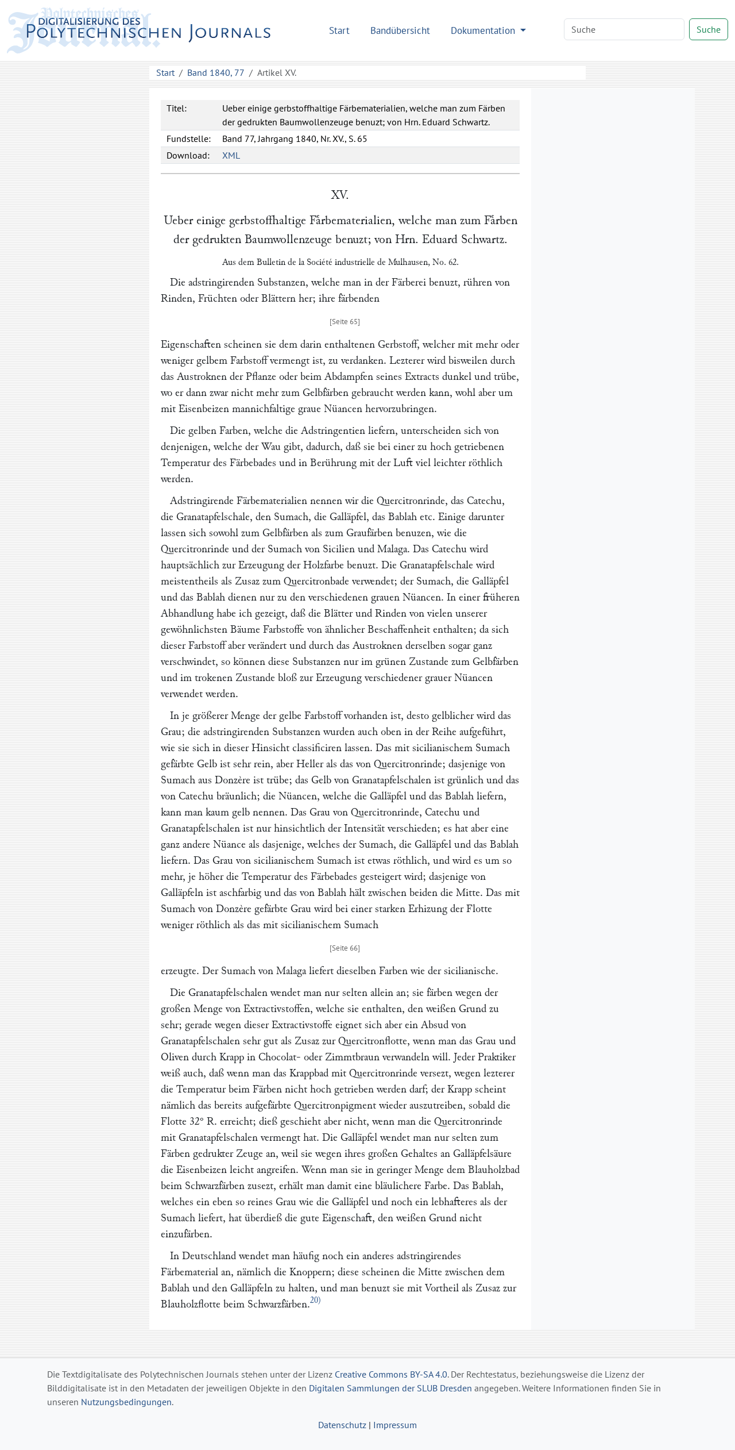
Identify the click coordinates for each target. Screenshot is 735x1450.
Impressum (395, 1424)
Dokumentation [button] (484, 30)
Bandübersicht (400, 30)
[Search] (624, 29)
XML (231, 155)
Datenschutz (342, 1424)
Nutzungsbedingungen (126, 1401)
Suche (709, 29)
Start (339, 30)
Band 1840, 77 (216, 72)
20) (315, 1300)
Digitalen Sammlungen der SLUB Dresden (390, 1388)
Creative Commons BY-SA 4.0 (391, 1374)
